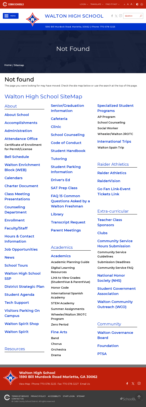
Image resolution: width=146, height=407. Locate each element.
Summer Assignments (67, 309)
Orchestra (58, 349)
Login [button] (83, 4)
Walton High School (74, 16)
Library (57, 214)
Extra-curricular (113, 211)
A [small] (124, 4)
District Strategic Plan (24, 286)
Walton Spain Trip (111, 147)
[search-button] (141, 16)
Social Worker (108, 128)
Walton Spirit (17, 332)
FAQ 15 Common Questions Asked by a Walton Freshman (70, 201)
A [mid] (128, 4)
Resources (15, 348)
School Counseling (68, 135)
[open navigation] (11, 16)
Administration (18, 131)
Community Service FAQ (115, 267)
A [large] (131, 4)
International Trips (114, 141)
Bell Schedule (17, 157)
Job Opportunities (21, 249)
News (9, 257)
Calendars (14, 178)
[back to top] (139, 397)
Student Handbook (68, 151)
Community (109, 324)
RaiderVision (108, 181)
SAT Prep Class (64, 188)
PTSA (102, 354)
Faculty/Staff (16, 228)
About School (17, 115)
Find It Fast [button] (111, 4)
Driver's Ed (60, 180)
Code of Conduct (66, 143)
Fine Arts (59, 332)
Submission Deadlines (114, 262)
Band (55, 338)
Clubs (102, 233)
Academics (62, 247)
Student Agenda (19, 294)
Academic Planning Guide (70, 262)
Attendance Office (21, 139)
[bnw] (137, 4)
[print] (142, 4)
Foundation (108, 346)
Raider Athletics (113, 164)
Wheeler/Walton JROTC (115, 134)
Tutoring (59, 159)
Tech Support (17, 302)
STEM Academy (62, 303)
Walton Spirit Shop (22, 324)
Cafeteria (59, 119)
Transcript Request (68, 222)
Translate (95, 4)
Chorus (56, 344)
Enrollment (15, 220)
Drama (56, 355)
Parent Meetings (66, 230)
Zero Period (59, 324)
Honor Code (60, 287)
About (11, 106)
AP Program (106, 117)
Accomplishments (21, 123)
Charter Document (21, 186)
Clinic (56, 127)
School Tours (16, 265)
